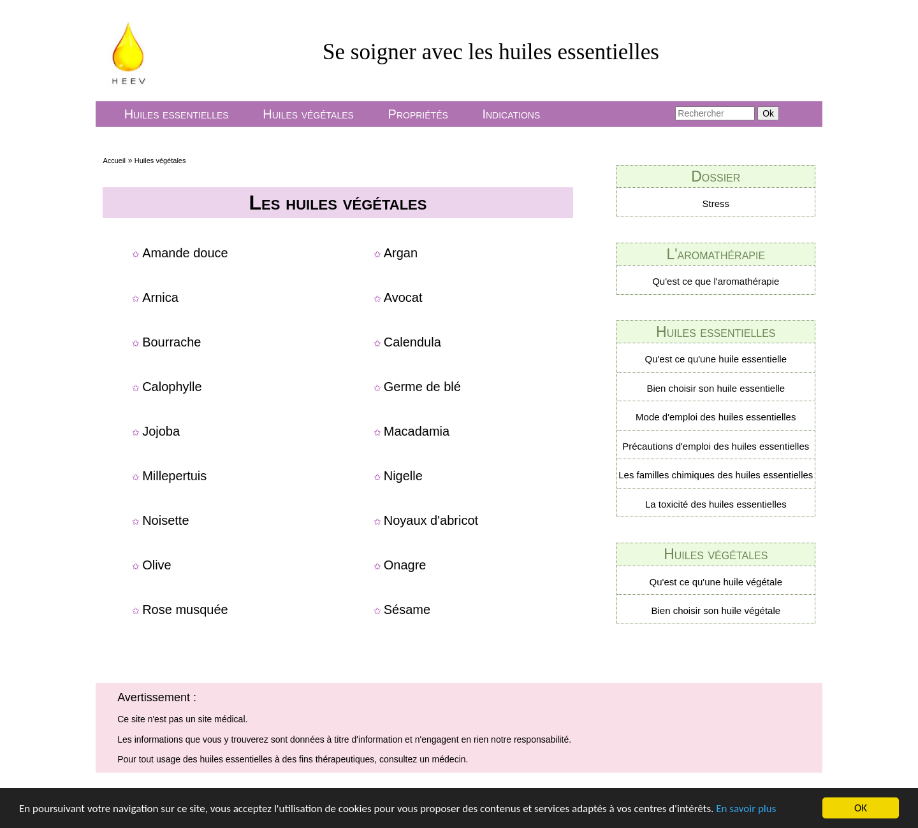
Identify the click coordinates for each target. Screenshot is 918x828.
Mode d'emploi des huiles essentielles (716, 416)
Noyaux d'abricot (431, 520)
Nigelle (403, 476)
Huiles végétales (308, 114)
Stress (716, 203)
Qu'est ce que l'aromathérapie (715, 281)
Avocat (403, 297)
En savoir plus (746, 808)
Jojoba (161, 431)
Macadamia (416, 431)
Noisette (165, 520)
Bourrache (171, 342)
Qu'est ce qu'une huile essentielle (716, 358)
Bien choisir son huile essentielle (715, 388)
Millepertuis (174, 476)
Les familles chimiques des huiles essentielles (715, 474)
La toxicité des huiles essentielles (716, 504)
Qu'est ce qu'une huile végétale (716, 581)
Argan (401, 253)
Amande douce (185, 253)
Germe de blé (422, 387)
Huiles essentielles (176, 114)
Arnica (160, 297)
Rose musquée (185, 610)
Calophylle (171, 387)
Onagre (405, 565)
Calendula (412, 342)
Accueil (114, 160)
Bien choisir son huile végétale (715, 610)
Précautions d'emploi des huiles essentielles (715, 446)
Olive (156, 565)
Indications (511, 114)
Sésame (407, 610)
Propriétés (418, 114)
